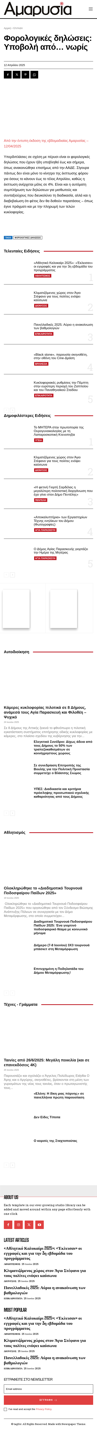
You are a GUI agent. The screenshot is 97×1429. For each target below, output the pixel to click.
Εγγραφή (48, 1399)
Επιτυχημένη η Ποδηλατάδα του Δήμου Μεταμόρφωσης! (59, 970)
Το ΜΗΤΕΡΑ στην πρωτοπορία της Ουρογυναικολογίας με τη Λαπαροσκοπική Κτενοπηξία (59, 431)
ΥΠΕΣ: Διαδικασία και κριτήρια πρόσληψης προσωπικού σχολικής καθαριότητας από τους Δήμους (61, 792)
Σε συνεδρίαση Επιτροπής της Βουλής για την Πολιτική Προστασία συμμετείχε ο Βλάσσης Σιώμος (62, 768)
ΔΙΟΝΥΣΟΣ (41, 305)
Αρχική (7, 28)
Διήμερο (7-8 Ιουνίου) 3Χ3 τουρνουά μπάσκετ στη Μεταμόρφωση (61, 946)
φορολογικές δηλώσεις (28, 238)
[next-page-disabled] (12, 992)
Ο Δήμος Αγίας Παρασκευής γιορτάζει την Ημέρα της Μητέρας (61, 551)
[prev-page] (6, 410)
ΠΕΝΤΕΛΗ (40, 500)
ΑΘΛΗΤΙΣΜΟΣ (42, 275)
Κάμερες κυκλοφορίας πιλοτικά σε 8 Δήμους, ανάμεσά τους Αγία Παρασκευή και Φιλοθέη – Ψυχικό (45, 712)
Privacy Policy (43, 1408)
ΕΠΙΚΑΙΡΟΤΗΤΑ (43, 334)
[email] (48, 1388)
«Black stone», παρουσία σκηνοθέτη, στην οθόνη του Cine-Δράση (61, 356)
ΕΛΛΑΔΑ (18, 28)
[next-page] (12, 410)
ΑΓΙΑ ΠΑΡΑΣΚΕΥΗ (45, 530)
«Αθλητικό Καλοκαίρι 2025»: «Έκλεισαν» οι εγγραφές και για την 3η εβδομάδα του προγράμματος (63, 266)
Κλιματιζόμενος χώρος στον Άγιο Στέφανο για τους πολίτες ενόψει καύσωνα (57, 296)
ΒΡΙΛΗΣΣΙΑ (41, 364)
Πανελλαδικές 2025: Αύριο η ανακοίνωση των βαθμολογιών (44, 1289)
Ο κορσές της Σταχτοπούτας (55, 1140)
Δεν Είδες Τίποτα (47, 1116)
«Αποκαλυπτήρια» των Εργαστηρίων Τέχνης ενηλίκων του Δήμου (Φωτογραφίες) (60, 520)
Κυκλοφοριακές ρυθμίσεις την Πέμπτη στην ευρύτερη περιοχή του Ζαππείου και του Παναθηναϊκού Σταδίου (61, 386)
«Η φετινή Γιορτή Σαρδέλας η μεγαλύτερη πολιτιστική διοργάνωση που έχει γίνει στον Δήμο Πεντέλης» (63, 490)
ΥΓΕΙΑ (38, 440)
